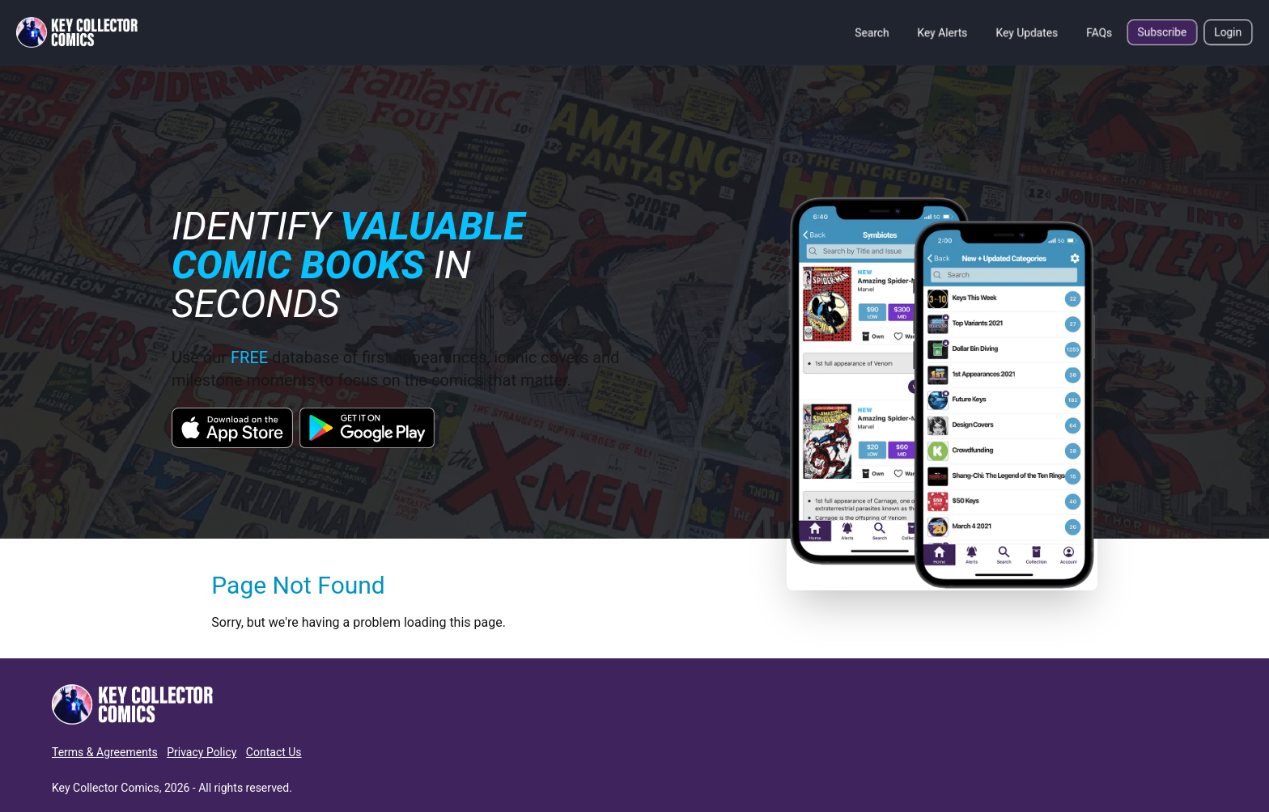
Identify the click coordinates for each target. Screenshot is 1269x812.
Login (1228, 32)
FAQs (1099, 32)
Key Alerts (942, 32)
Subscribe (1162, 32)
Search (872, 32)
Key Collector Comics (105, 787)
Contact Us (274, 752)
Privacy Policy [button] (201, 752)
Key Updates (1027, 32)
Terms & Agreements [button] (105, 752)
